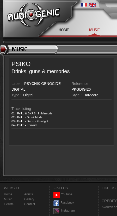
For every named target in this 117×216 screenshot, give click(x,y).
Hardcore (90, 95)
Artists (28, 194)
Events (9, 204)
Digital (28, 95)
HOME (64, 29)
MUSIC (94, 29)
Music (8, 199)
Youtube (62, 194)
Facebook (63, 202)
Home (8, 194)
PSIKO (20, 63)
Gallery (29, 199)
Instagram (64, 210)
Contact (29, 204)
